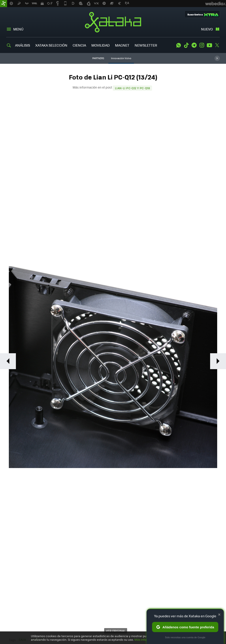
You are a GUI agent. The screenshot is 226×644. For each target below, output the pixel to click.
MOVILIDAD (100, 45)
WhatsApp (178, 45)
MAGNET (122, 45)
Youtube (209, 45)
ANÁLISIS (22, 45)
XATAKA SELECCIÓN (51, 45)
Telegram (194, 45)
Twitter (217, 45)
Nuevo (207, 29)
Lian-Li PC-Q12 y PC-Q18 (132, 88)
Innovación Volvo (121, 58)
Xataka (113, 22)
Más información (146, 639)
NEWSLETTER (146, 45)
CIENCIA (79, 45)
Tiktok (186, 45)
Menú (18, 29)
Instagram (201, 45)
